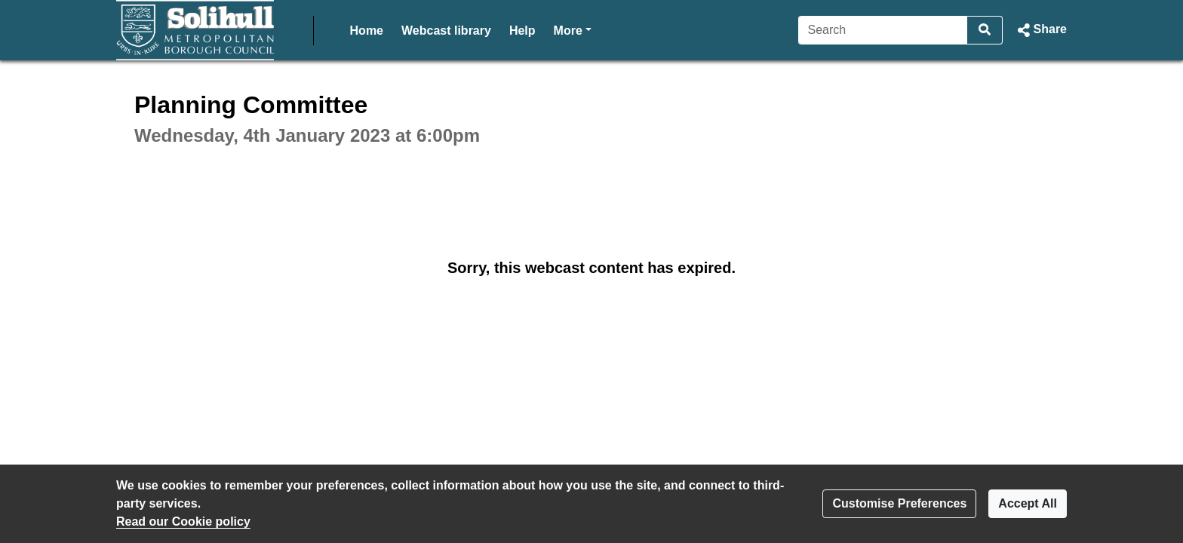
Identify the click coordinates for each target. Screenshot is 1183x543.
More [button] (573, 29)
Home (366, 30)
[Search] (883, 30)
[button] (1041, 30)
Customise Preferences (899, 503)
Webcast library (446, 30)
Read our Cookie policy (183, 521)
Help (522, 30)
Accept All (1027, 503)
